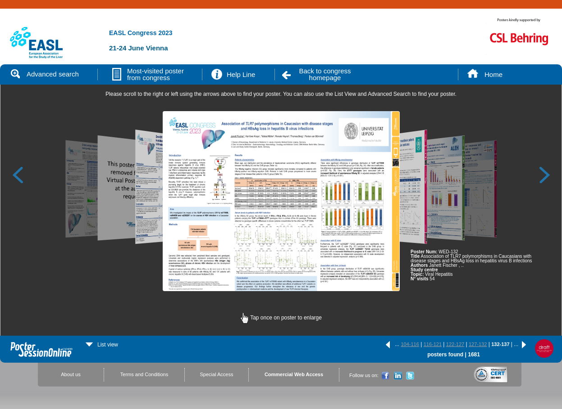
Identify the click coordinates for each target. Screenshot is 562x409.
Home (493, 74)
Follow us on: (364, 375)
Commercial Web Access (294, 374)
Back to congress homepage (325, 74)
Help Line (241, 74)
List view (102, 345)
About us (70, 374)
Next (545, 175)
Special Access (216, 374)
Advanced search (45, 74)
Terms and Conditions (144, 374)
